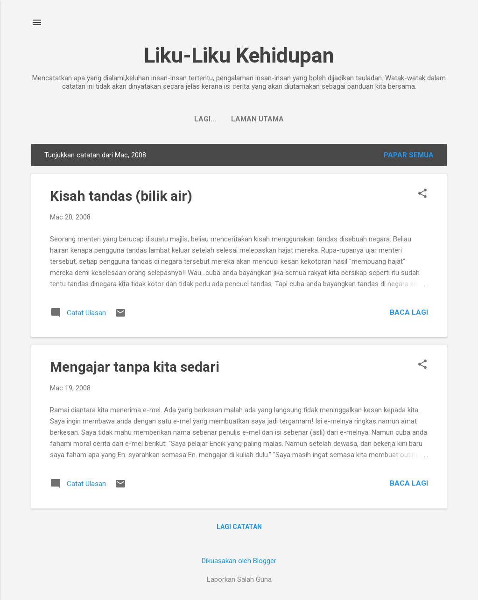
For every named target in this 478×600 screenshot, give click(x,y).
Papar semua (409, 155)
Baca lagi (409, 312)
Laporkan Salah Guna (239, 579)
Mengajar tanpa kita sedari (134, 367)
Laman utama (239, 119)
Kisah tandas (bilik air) (121, 196)
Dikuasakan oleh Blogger (239, 561)
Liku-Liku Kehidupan (239, 55)
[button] (422, 194)
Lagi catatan (239, 526)
